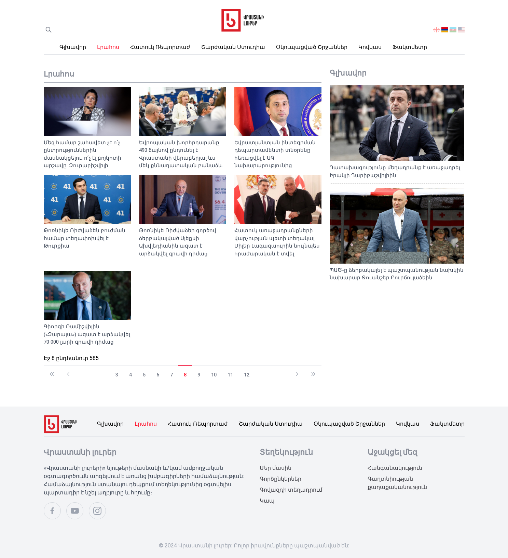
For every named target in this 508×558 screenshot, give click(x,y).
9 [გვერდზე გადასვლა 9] (198, 374)
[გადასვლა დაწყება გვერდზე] (52, 371)
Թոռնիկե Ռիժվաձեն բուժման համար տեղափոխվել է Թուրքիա (84, 238)
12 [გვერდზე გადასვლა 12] (246, 374)
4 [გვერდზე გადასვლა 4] (130, 374)
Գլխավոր (72, 47)
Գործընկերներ (280, 479)
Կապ (267, 500)
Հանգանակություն (395, 468)
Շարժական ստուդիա (233, 47)
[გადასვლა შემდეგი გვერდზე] (297, 371)
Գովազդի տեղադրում (291, 490)
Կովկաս (370, 47)
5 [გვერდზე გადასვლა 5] (144, 374)
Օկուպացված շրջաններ (311, 47)
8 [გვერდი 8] (185, 374)
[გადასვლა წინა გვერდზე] (68, 371)
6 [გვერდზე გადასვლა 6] (157, 374)
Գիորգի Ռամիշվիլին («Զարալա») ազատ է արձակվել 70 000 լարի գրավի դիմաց (87, 334)
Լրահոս (108, 47)
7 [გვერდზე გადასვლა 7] (171, 374)
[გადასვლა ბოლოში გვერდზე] (313, 371)
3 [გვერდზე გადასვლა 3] (116, 374)
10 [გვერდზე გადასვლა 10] (214, 374)
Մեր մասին (275, 468)
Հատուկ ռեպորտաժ (160, 47)
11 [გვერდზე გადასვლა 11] (230, 374)
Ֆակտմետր (410, 47)
